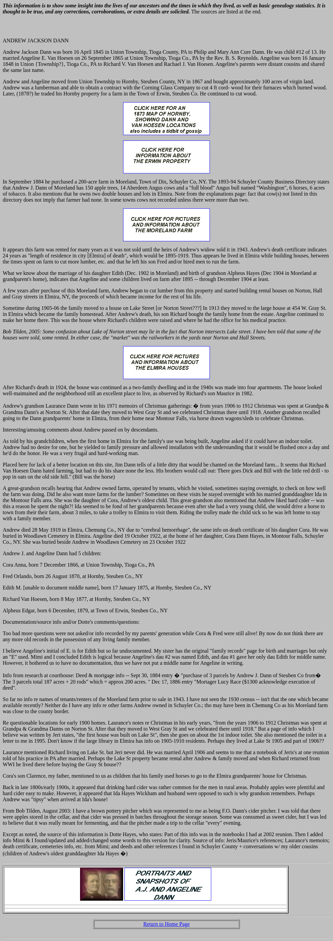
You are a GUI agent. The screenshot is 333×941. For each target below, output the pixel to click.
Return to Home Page (166, 924)
